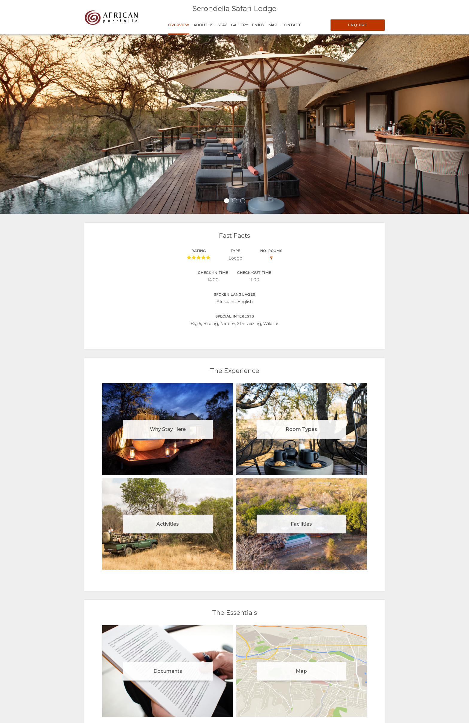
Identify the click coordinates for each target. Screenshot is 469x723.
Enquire (357, 25)
